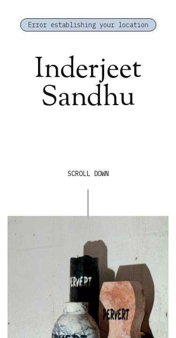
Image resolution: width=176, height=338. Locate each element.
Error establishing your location (88, 25)
